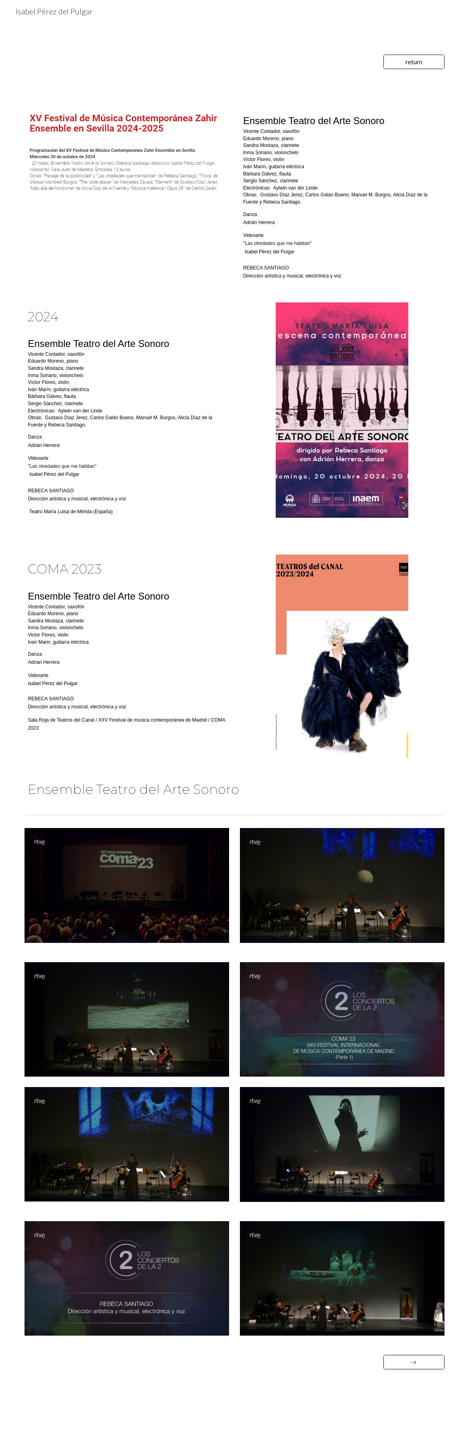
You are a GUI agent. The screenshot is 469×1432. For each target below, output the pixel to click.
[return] (414, 62)
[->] (414, 1362)
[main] (342, 197)
